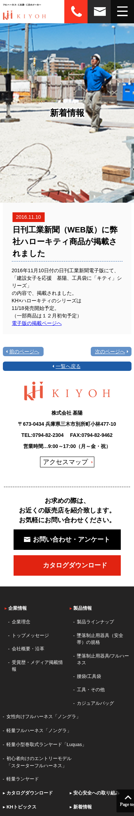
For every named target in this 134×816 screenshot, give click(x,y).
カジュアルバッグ (95, 703)
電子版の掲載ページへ (37, 323)
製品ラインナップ (95, 621)
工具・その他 (91, 689)
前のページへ (24, 351)
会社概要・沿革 (28, 648)
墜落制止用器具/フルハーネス (103, 659)
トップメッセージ (30, 635)
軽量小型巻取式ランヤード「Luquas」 (46, 744)
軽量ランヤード (22, 779)
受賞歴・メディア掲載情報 (37, 666)
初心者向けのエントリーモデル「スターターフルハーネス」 (38, 762)
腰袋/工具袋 (89, 676)
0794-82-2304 (48, 435)
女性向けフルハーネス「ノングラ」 (43, 716)
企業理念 (21, 621)
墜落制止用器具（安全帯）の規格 (100, 639)
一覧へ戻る (68, 366)
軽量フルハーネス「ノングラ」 (38, 730)
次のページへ (110, 351)
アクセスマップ (65, 462)
